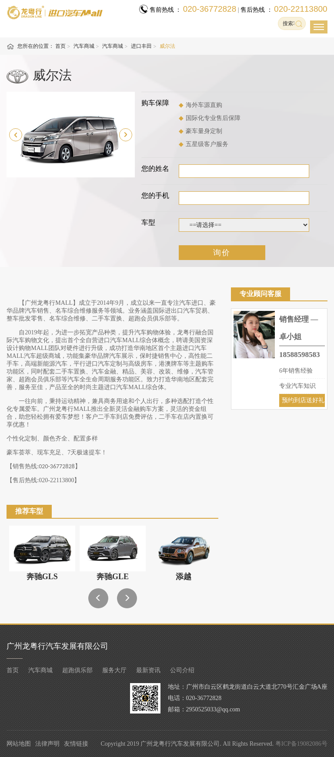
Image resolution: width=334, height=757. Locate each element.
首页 (60, 46)
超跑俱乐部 (77, 670)
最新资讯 (148, 670)
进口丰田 (141, 46)
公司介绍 (182, 670)
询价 (221, 252)
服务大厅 (114, 670)
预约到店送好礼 (303, 400)
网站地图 (19, 743)
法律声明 (47, 743)
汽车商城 (83, 46)
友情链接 (76, 743)
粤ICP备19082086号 (301, 743)
